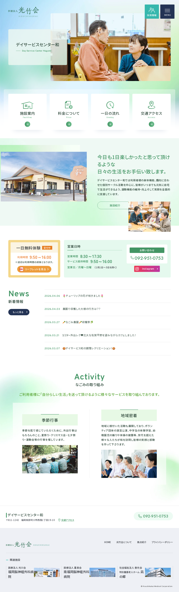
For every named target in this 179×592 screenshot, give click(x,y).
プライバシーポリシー (162, 542)
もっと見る (18, 314)
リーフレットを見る (35, 272)
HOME (107, 542)
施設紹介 (115, 208)
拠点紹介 (141, 542)
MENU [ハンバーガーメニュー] (167, 13)
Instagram (148, 271)
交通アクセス (67, 520)
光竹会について (124, 542)
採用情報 (152, 15)
